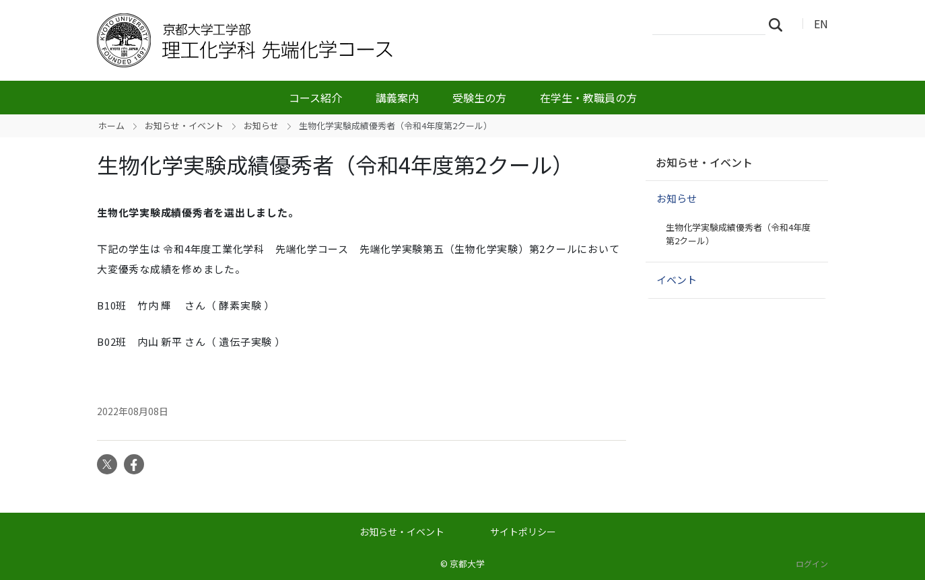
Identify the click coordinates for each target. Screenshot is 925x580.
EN (821, 23)
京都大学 (467, 563)
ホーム (111, 125)
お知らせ (261, 125)
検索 (779, 24)
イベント (676, 280)
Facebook (134, 464)
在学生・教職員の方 (588, 97)
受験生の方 (479, 97)
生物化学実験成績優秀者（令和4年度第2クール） (738, 234)
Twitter (107, 464)
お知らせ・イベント (184, 125)
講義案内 (397, 97)
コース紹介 (315, 97)
